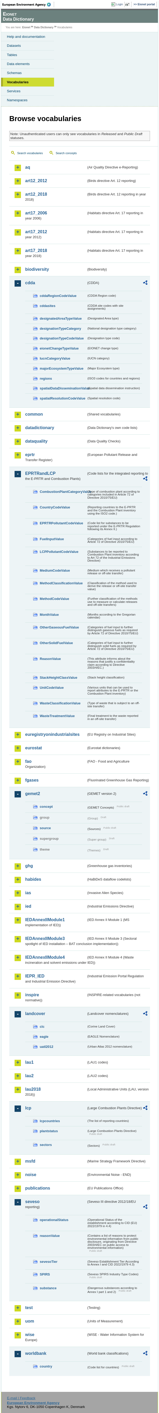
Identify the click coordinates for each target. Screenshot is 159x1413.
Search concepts (66, 153)
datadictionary (39, 427)
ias (28, 893)
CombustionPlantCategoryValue (63, 492)
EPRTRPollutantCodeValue (61, 523)
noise (30, 1174)
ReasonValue (50, 659)
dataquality (36, 441)
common (34, 414)
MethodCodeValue (54, 599)
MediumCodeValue (55, 570)
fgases (32, 780)
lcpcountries (50, 1121)
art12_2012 (36, 180)
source (45, 828)
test (29, 1307)
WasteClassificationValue (60, 703)
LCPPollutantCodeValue (59, 552)
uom (29, 1321)
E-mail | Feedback (21, 1398)
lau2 (29, 1075)
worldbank (35, 1353)
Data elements (18, 64)
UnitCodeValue (52, 688)
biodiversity (37, 269)
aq (27, 167)
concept (46, 807)
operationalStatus (54, 1220)
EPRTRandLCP (40, 473)
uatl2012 (46, 1047)
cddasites (47, 306)
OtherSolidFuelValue (56, 643)
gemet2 (32, 793)
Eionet (26, 27)
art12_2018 (36, 194)
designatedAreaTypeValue (61, 318)
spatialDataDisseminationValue (63, 388)
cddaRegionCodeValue (58, 296)
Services (13, 91)
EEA (28, 4)
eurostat (33, 748)
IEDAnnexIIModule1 (45, 919)
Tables (12, 55)
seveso (32, 1201)
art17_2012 (36, 232)
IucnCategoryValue (55, 358)
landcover (35, 1013)
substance (48, 1288)
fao (28, 761)
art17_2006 (36, 213)
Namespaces (17, 100)
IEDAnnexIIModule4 (45, 957)
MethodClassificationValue (61, 583)
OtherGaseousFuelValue (59, 627)
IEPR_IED (35, 976)
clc (42, 1027)
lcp (28, 1108)
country (46, 1366)
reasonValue (50, 1236)
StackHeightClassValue (58, 678)
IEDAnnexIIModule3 (45, 938)
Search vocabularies (30, 153)
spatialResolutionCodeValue (62, 398)
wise (29, 1334)
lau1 (29, 1062)
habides (33, 879)
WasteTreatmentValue (57, 716)
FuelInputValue (52, 539)
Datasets (14, 46)
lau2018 (33, 1089)
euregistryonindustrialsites (52, 734)
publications (37, 1188)
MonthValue (49, 615)
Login (119, 4)
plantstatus (49, 1131)
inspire (32, 995)
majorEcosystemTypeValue (61, 368)
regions (46, 378)
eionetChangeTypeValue (59, 348)
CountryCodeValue (55, 507)
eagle (44, 1037)
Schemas (14, 73)
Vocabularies (18, 82)
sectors (46, 1145)
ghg (29, 866)
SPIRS (45, 1274)
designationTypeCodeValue (62, 338)
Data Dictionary (43, 27)
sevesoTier (49, 1262)
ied (28, 906)
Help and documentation (26, 37)
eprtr (30, 454)
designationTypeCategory (60, 329)
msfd (30, 1161)
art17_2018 (36, 250)
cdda (30, 283)
